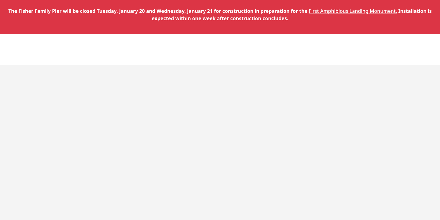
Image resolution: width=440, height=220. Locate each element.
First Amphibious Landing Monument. (353, 11)
